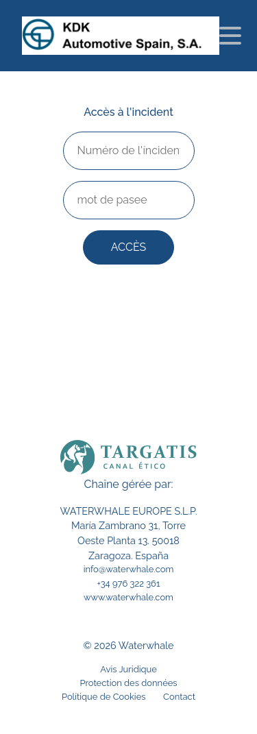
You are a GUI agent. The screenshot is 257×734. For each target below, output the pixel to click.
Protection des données (128, 683)
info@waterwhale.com (129, 569)
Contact (179, 697)
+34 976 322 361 (128, 583)
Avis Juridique (128, 669)
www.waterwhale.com (128, 597)
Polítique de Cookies (104, 697)
